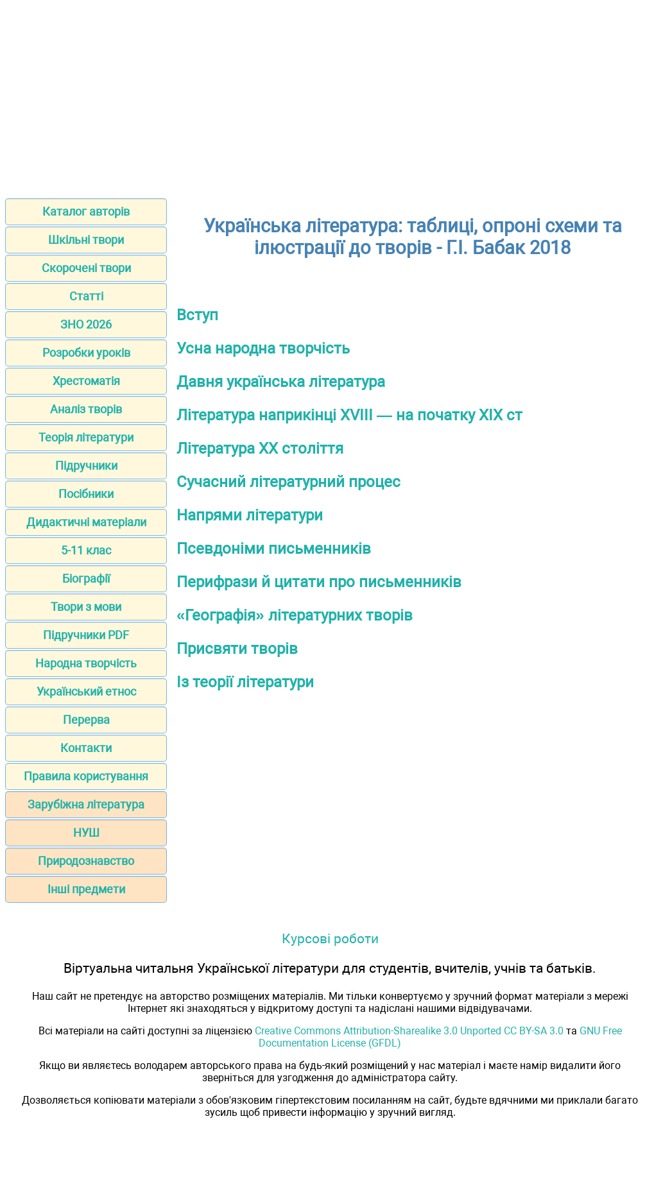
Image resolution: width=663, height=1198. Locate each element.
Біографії (86, 578)
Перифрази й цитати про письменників (319, 582)
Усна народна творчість (263, 348)
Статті (86, 296)
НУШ (86, 832)
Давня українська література (281, 382)
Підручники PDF (86, 635)
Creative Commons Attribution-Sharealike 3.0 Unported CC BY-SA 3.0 (409, 1031)
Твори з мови (86, 606)
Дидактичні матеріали (86, 522)
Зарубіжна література (86, 804)
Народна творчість (86, 663)
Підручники (86, 465)
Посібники (86, 494)
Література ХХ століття (260, 449)
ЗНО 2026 (86, 324)
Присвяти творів (237, 649)
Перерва (86, 719)
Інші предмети (86, 889)
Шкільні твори (86, 239)
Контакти (86, 748)
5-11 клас (86, 550)
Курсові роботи (330, 938)
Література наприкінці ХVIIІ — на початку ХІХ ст (349, 415)
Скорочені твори (86, 268)
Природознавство (86, 861)
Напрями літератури (250, 515)
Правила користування (86, 776)
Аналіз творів (86, 409)
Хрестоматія (86, 381)
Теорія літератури (86, 437)
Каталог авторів (86, 211)
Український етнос (86, 691)
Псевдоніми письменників (274, 549)
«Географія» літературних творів (295, 615)
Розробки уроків (86, 352)
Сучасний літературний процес (288, 482)
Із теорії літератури (245, 682)
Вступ (197, 315)
